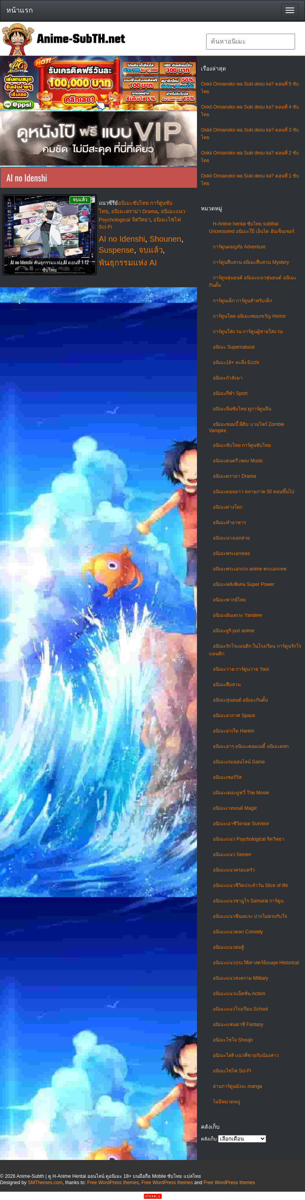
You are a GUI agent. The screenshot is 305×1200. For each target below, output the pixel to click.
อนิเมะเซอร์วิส (227, 777)
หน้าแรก (19, 10)
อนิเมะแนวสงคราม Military (240, 978)
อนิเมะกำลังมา (228, 378)
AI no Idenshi (122, 239)
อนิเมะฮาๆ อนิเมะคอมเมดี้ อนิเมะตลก (251, 746)
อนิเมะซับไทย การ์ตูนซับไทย (242, 445)
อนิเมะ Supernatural (234, 347)
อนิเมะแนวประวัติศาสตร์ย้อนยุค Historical (256, 962)
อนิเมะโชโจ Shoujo (233, 1040)
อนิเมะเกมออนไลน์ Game (239, 762)
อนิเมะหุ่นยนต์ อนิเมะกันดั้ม (240, 700)
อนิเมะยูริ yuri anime (234, 630)
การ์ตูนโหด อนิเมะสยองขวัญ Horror (249, 316)
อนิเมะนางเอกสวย (231, 538)
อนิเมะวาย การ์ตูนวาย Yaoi (241, 669)
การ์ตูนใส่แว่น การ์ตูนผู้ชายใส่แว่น (248, 331)
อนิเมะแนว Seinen (232, 854)
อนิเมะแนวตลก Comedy (238, 932)
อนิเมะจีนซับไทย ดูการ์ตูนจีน (242, 409)
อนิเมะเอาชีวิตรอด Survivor (241, 823)
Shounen (165, 239)
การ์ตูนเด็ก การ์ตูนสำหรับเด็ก (242, 300)
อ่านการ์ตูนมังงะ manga (237, 1086)
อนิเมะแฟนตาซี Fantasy (238, 1024)
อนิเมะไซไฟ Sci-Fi (232, 1071)
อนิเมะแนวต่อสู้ (228, 947)
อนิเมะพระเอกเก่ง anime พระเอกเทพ (249, 569)
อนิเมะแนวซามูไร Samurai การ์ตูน (248, 901)
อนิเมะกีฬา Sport (230, 393)
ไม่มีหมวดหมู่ (226, 1102)
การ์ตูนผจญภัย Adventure (239, 247)
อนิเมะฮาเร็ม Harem (233, 731)
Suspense (116, 250)
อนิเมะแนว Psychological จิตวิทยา (248, 839)
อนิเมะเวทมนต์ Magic (235, 808)
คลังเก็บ (209, 1139)
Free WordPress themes (113, 1182)
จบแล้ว (151, 250)
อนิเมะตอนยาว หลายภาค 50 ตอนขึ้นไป (253, 491)
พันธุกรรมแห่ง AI (128, 262)
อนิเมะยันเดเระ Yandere (237, 615)
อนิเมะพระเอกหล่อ (231, 553)
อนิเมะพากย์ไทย (229, 600)
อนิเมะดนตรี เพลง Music (238, 461)
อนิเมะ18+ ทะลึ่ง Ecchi (236, 362)
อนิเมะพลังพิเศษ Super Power (243, 584)
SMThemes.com (45, 1182)
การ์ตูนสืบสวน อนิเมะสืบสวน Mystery (251, 262)
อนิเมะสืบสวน (227, 684)
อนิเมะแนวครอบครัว (234, 870)
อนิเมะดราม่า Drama (234, 476)
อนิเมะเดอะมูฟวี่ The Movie (241, 793)
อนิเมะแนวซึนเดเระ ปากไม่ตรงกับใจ (250, 916)
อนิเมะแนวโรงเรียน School (240, 1009)
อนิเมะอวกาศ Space (234, 715)
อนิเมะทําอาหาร (229, 522)
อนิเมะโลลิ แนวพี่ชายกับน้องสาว (246, 1055)
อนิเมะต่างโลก (227, 507)
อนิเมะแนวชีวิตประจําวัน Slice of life (250, 885)
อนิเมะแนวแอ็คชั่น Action (239, 993)
